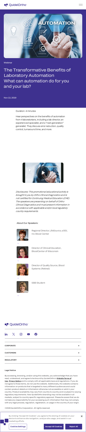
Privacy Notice (15, 381)
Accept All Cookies (53, 426)
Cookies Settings (18, 426)
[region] (43, 422)
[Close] (82, 416)
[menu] (59, 5)
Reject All (73, 426)
